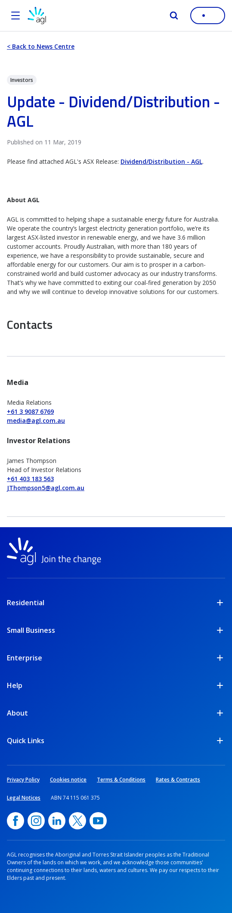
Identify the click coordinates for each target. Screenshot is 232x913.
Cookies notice (68, 779)
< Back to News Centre (40, 46)
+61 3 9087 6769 (30, 411)
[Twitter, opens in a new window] (77, 820)
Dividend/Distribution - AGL (161, 161)
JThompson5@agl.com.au (45, 488)
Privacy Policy (23, 779)
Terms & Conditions (121, 779)
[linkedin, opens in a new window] (56, 820)
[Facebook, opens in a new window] (15, 820)
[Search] (173, 15)
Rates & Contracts (178, 779)
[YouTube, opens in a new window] (98, 820)
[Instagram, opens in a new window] (36, 820)
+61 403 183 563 (30, 479)
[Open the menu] (15, 15)
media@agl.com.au (36, 420)
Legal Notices (23, 797)
